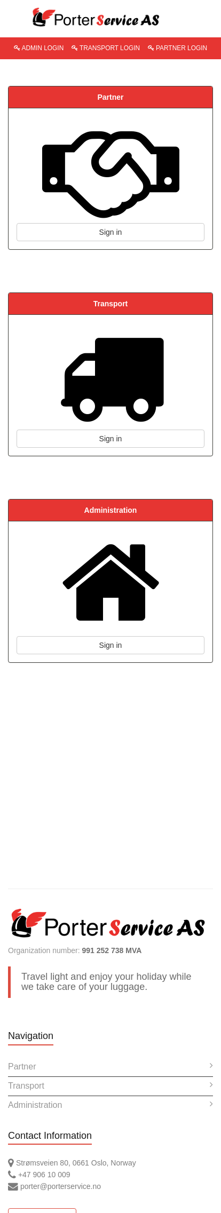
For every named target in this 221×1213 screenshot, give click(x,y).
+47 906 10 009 (39, 1174)
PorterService (110, 17)
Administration (110, 1104)
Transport (110, 1085)
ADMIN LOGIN (39, 48)
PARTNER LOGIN (177, 48)
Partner (110, 1066)
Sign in (110, 232)
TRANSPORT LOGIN (106, 48)
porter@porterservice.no (54, 1186)
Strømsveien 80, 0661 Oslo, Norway (72, 1163)
